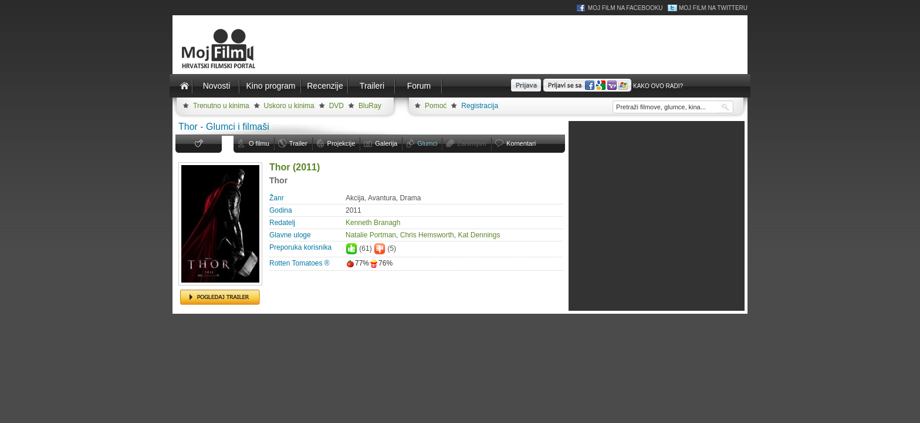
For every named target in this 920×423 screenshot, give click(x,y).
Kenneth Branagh (373, 223)
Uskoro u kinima (289, 106)
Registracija (479, 106)
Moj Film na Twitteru (713, 8)
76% (381, 263)
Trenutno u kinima (221, 106)
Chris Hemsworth (427, 235)
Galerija (386, 143)
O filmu (259, 143)
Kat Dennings (479, 235)
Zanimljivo (471, 143)
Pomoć (436, 106)
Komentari (521, 143)
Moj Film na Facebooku (625, 8)
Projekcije (341, 143)
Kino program (270, 85)
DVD (336, 106)
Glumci (427, 143)
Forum (419, 85)
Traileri (372, 85)
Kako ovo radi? (658, 86)
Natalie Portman (371, 235)
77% (357, 263)
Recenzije (325, 85)
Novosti (217, 85)
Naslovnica (184, 86)
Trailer (298, 143)
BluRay (369, 106)
